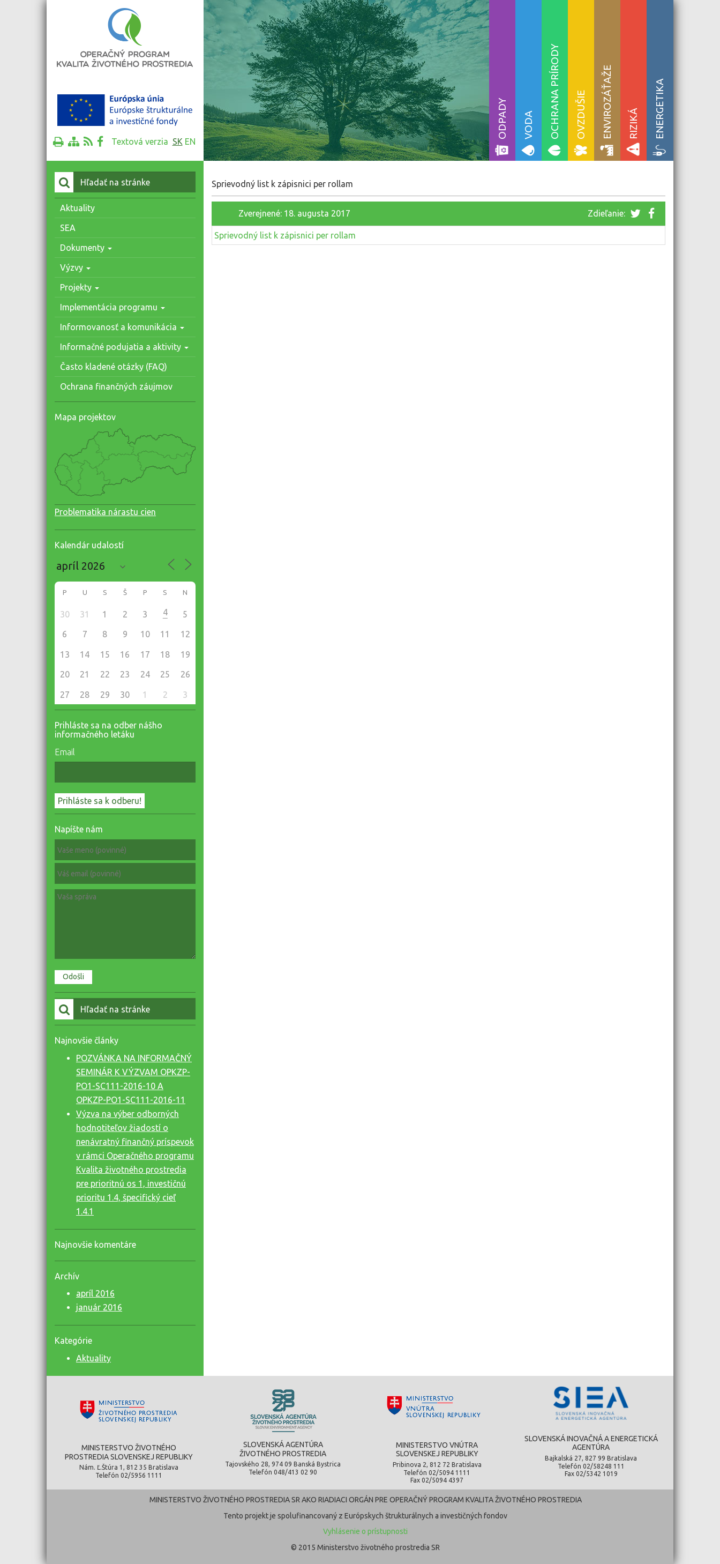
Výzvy (75, 267)
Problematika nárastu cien (105, 512)
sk (177, 141)
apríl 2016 (95, 1293)
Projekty (79, 287)
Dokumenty (86, 247)
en (190, 141)
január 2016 (99, 1307)
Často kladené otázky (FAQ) (113, 366)
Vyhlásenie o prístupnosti (365, 1531)
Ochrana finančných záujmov (116, 386)
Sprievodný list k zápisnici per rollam (285, 235)
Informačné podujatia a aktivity (124, 347)
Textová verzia (139, 141)
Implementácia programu (112, 307)
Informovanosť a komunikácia (122, 327)
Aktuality (77, 208)
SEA (68, 228)
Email (65, 752)
